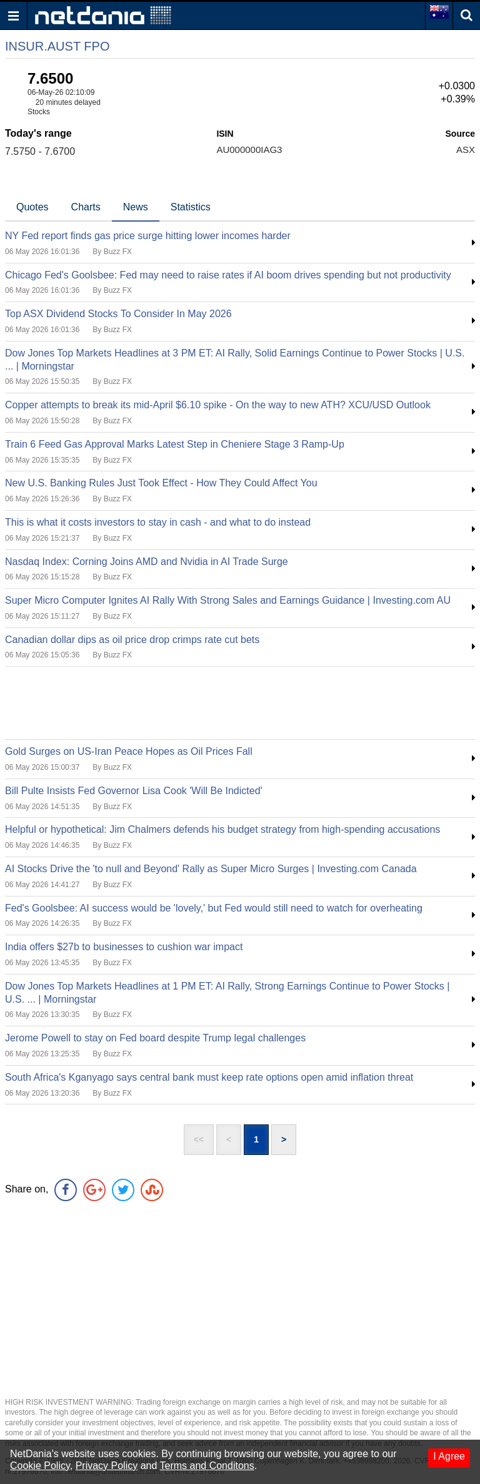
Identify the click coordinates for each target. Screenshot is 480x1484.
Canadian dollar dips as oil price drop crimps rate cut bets (132, 639)
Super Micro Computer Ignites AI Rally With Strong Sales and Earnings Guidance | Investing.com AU (228, 600)
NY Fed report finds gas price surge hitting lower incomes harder (148, 235)
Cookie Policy (40, 1465)
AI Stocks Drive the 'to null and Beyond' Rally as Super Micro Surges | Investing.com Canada (211, 868)
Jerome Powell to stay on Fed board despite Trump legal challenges (155, 1038)
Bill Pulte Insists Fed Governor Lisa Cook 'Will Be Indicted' (133, 790)
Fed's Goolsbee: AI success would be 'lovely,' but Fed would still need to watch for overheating (213, 908)
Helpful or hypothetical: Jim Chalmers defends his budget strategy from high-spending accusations (222, 829)
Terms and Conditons (207, 1465)
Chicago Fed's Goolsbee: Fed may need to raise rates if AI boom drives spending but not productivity (228, 275)
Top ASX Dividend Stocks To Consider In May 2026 (118, 313)
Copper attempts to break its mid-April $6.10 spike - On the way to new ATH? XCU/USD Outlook (218, 405)
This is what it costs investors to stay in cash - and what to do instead (158, 522)
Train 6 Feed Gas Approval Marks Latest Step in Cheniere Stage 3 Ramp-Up (174, 444)
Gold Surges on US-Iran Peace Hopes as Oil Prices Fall (128, 751)
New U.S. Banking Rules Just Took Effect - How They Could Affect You (161, 483)
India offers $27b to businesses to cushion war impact (123, 946)
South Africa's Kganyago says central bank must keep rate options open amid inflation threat (209, 1077)
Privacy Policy (107, 1465)
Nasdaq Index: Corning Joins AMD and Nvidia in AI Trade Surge (146, 561)
